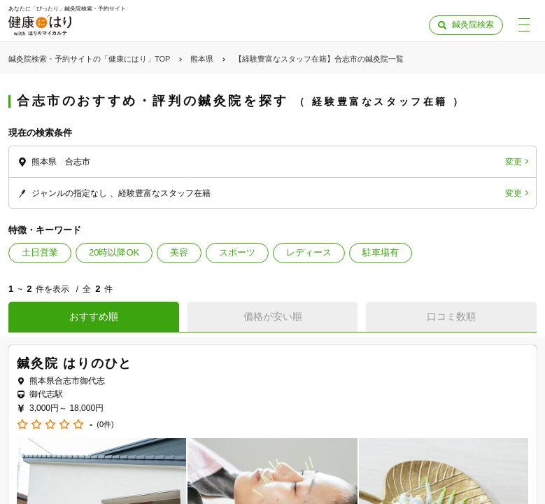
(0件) (105, 424)
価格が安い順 (272, 316)
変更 (513, 162)
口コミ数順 (451, 316)
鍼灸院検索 (473, 24)
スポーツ (237, 252)
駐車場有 (380, 252)
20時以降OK (114, 252)
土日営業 (40, 252)
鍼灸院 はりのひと (74, 363)
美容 (179, 252)
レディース (309, 252)
